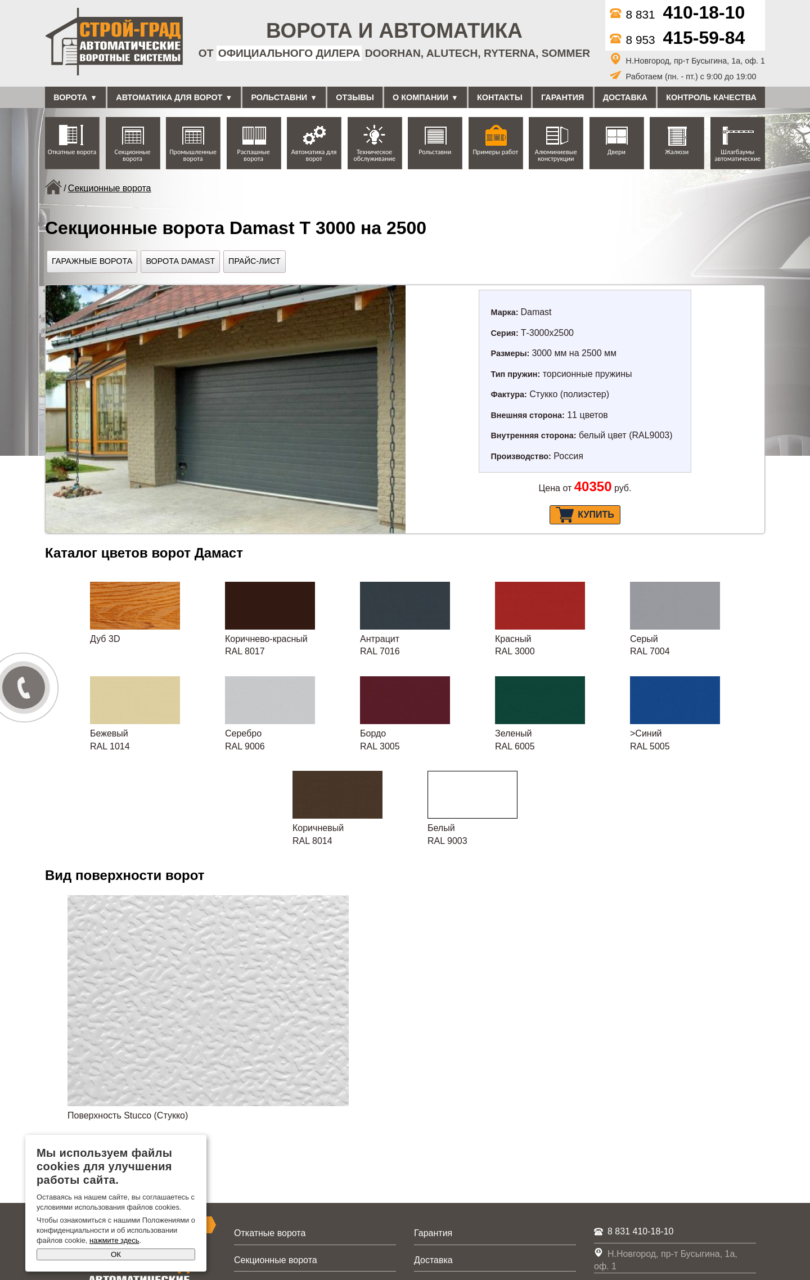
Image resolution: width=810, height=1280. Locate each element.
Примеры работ (495, 152)
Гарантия (562, 97)
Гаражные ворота (92, 261)
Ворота (70, 97)
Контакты (500, 97)
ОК (116, 1254)
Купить (585, 515)
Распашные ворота (253, 155)
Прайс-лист (254, 261)
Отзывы (355, 97)
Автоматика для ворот (169, 97)
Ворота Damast (180, 261)
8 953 (677, 39)
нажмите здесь (114, 1240)
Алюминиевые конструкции (556, 155)
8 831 (677, 14)
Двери (617, 152)
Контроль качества (711, 97)
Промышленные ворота (193, 155)
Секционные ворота (133, 155)
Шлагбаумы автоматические (737, 155)
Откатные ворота (72, 152)
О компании (420, 97)
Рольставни (279, 97)
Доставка (625, 97)
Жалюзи (676, 152)
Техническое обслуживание (374, 155)
